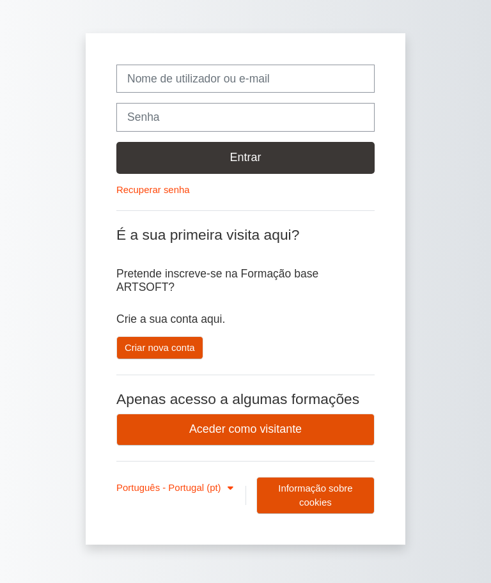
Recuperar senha (153, 189)
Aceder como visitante (245, 429)
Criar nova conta (160, 347)
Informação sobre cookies (315, 495)
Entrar (245, 157)
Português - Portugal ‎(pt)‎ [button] (170, 487)
